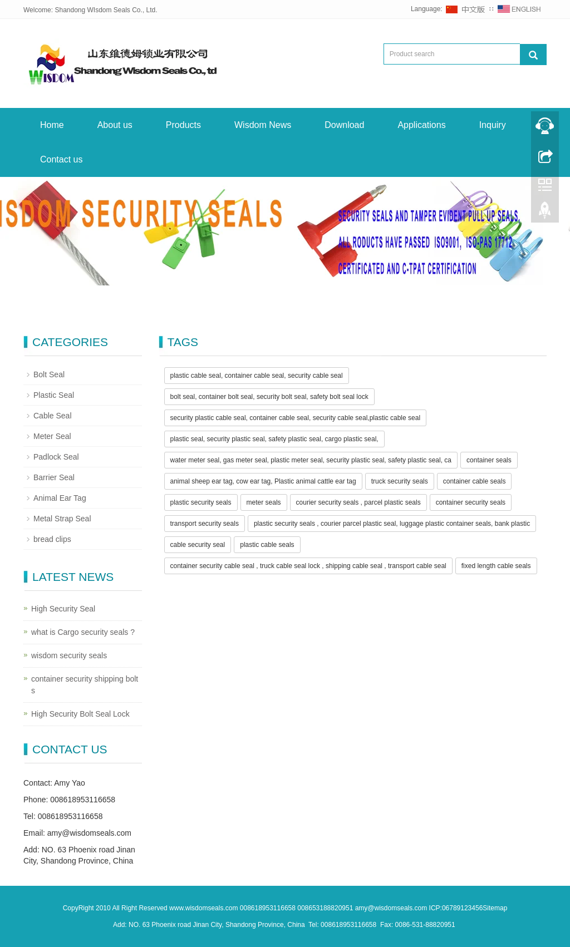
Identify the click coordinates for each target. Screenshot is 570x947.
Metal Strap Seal (62, 518)
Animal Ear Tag (59, 498)
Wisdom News (262, 125)
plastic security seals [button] (201, 502)
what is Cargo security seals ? (83, 632)
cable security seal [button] (197, 545)
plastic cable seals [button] (267, 545)
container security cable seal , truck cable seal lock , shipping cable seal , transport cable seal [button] (308, 566)
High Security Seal (63, 608)
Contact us (61, 159)
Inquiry (492, 125)
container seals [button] (489, 460)
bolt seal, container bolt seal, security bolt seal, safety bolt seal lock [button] (269, 397)
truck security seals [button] (399, 481)
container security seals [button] (470, 502)
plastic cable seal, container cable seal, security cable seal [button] (256, 375)
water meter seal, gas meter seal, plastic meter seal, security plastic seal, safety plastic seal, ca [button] (311, 460)
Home (52, 125)
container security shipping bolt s (84, 684)
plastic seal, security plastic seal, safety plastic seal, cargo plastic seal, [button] (274, 439)
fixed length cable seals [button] (496, 566)
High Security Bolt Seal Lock (80, 713)
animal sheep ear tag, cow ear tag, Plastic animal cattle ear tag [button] (263, 481)
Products (183, 125)
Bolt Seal (49, 374)
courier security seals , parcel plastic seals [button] (358, 502)
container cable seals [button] (474, 481)
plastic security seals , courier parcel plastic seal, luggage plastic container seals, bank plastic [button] (392, 523)
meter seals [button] (264, 502)
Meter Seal (52, 436)
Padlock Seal (56, 456)
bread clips (52, 539)
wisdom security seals (69, 655)
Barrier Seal (54, 477)
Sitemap (495, 908)
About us (114, 125)
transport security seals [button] (204, 523)
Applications (421, 125)
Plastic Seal (53, 395)
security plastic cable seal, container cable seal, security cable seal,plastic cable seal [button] (295, 418)
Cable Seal (52, 415)
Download (344, 125)
